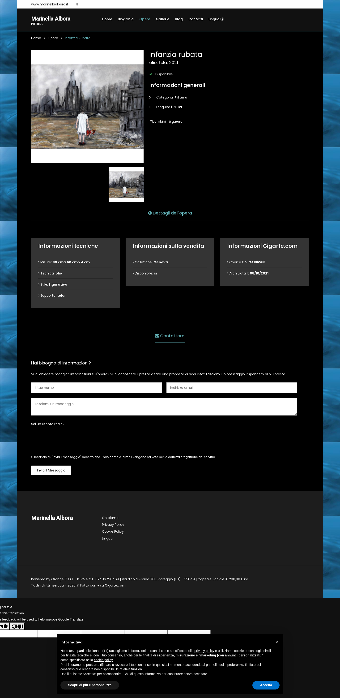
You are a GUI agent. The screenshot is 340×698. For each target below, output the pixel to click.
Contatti (195, 19)
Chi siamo (110, 518)
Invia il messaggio (51, 470)
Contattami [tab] (170, 335)
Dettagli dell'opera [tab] (170, 213)
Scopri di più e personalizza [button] (89, 685)
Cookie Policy (113, 532)
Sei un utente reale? (47, 424)
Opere (144, 19)
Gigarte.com (115, 585)
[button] (277, 642)
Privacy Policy (113, 525)
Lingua (215, 19)
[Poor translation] (17, 626)
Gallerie (162, 19)
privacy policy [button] (204, 651)
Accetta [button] (266, 685)
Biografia (126, 19)
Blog (179, 19)
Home (107, 19)
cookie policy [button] (103, 660)
